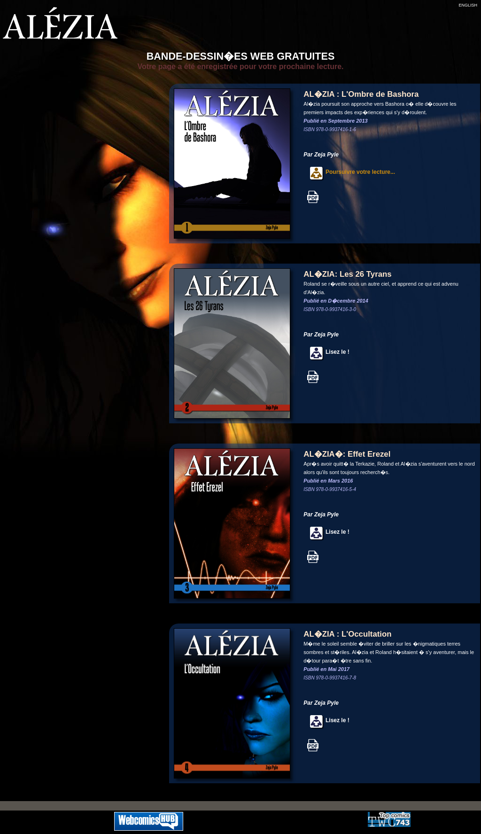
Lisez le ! (326, 352)
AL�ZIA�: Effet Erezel (346, 454)
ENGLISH (467, 5)
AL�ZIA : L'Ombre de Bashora (361, 94)
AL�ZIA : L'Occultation (347, 634)
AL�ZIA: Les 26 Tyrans (347, 274)
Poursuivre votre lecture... (349, 172)
